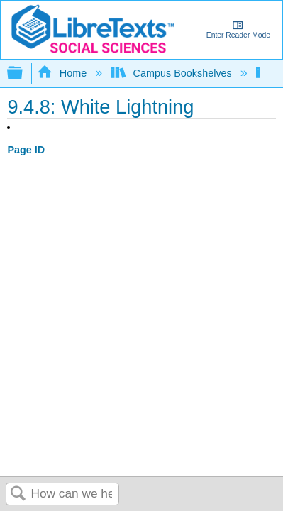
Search (18, 494)
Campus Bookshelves (173, 73)
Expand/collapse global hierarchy (24, 73)
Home (63, 73)
